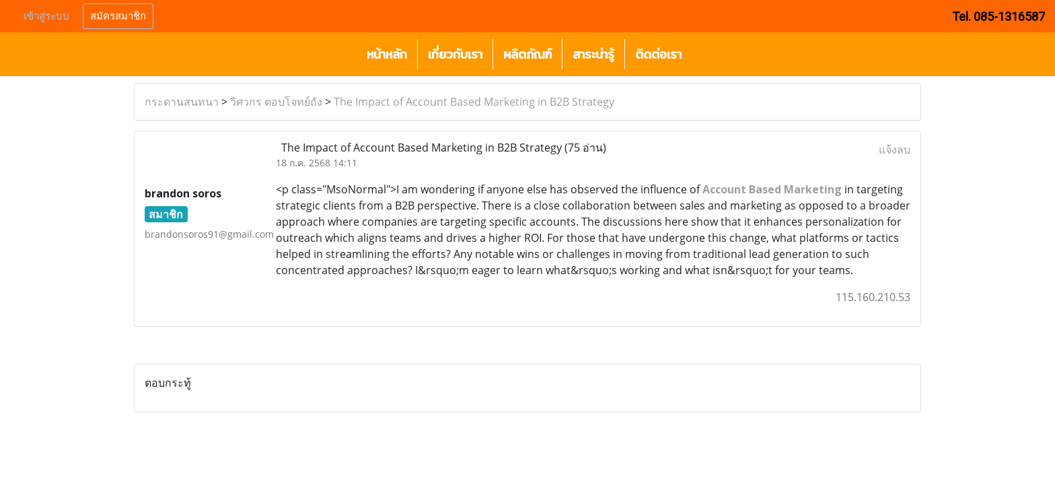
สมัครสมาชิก (118, 16)
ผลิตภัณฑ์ (527, 54)
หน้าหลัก (387, 54)
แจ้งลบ (894, 149)
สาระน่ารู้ (593, 54)
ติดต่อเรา (658, 54)
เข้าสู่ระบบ (46, 16)
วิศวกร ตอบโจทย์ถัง (276, 101)
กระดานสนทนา (182, 101)
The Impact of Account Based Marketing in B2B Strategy (474, 101)
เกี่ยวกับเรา (455, 54)
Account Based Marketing (772, 189)
